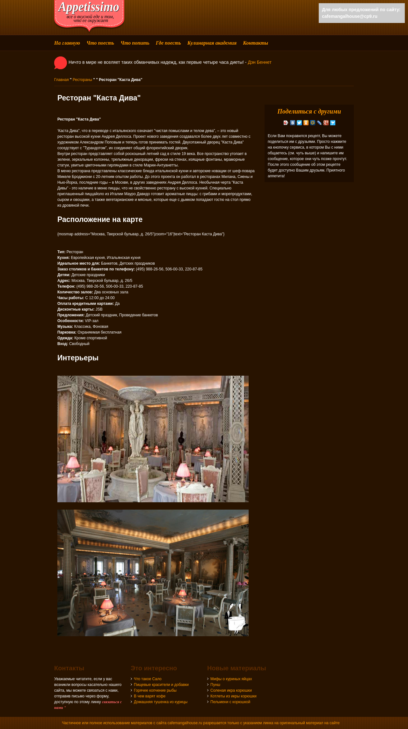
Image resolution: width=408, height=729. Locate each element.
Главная (61, 79)
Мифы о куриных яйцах (231, 679)
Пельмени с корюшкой (230, 702)
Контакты (255, 43)
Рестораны (82, 79)
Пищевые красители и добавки (161, 684)
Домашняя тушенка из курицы (160, 702)
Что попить (134, 43)
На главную (67, 43)
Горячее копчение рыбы (155, 690)
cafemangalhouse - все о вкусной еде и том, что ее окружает (89, 16)
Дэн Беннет (259, 62)
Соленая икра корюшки (231, 690)
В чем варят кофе (149, 696)
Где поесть (168, 43)
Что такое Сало (148, 679)
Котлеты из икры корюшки (233, 696)
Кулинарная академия (212, 43)
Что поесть (100, 43)
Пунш (215, 684)
